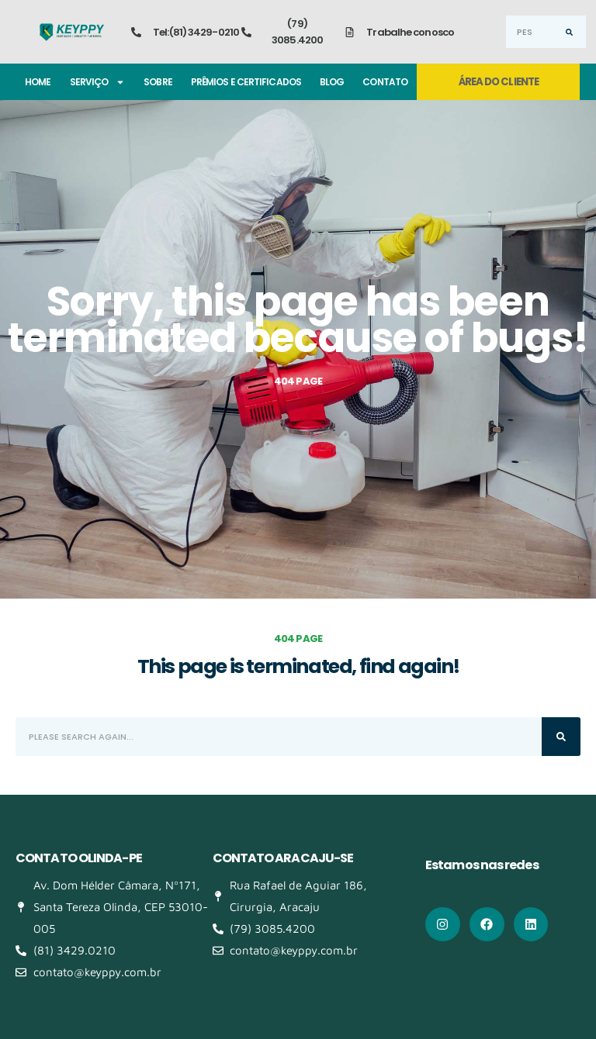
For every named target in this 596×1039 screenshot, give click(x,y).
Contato (384, 81)
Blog (332, 81)
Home (37, 81)
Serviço (98, 82)
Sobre (158, 81)
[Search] (569, 32)
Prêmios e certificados (246, 81)
